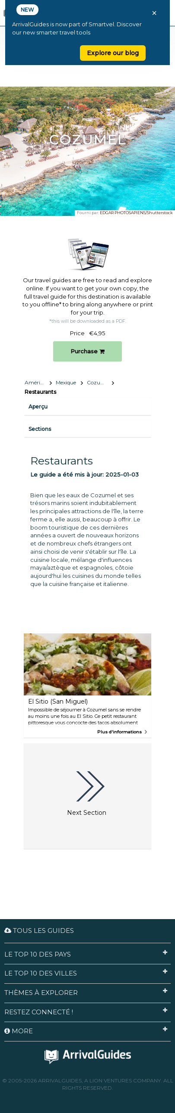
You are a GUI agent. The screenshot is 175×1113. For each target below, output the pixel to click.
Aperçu (38, 406)
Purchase (87, 351)
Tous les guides (39, 930)
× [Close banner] (154, 13)
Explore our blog (113, 53)
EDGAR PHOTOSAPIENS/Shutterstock (136, 212)
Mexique (66, 382)
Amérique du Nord (38, 382)
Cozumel (98, 382)
